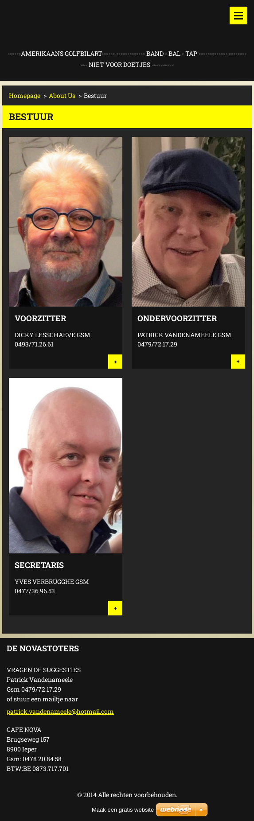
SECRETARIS (39, 565)
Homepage (24, 95)
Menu (238, 15)
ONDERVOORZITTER (177, 318)
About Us (62, 95)
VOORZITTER (40, 318)
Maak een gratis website (123, 809)
